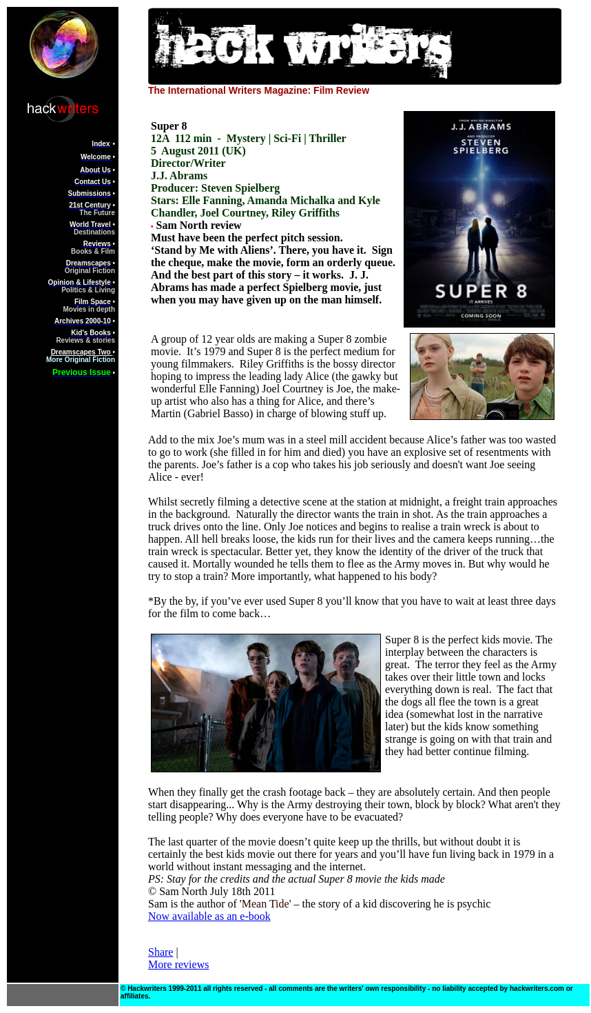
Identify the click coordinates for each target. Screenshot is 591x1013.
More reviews (178, 964)
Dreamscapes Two (82, 352)
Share (160, 952)
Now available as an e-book (209, 916)
